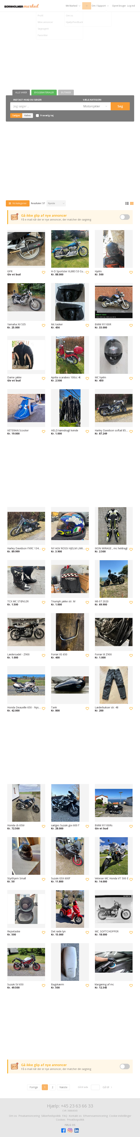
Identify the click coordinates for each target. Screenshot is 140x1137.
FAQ (64, 1116)
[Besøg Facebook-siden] (63, 1130)
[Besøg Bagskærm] (70, 962)
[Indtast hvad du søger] (44, 106)
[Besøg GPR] (26, 249)
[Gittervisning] (131, 203)
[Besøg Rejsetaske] (26, 909)
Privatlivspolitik (75, 1119)
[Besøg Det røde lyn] (70, 909)
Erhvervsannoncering (95, 1116)
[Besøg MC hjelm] (114, 355)
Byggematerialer (44, 92)
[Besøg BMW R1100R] (114, 302)
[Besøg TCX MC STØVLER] (26, 579)
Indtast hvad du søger (27, 99)
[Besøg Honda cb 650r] (26, 803)
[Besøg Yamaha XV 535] (26, 302)
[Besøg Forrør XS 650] (70, 632)
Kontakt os (75, 1116)
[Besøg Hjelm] (114, 249)
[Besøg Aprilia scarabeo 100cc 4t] (70, 355)
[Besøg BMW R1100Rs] (114, 803)
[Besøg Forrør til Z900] (114, 632)
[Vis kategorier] (18, 203)
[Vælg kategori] (95, 106)
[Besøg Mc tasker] (70, 302)
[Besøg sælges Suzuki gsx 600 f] (70, 803)
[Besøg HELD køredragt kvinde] (70, 408)
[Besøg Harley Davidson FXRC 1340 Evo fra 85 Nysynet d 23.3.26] (26, 526)
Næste (63, 1087)
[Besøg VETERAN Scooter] (26, 408)
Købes (27, 115)
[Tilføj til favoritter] (43, 272)
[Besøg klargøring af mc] (114, 962)
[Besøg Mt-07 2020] (114, 579)
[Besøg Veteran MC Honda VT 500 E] (114, 856)
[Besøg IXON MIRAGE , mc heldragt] (114, 526)
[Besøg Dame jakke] (26, 355)
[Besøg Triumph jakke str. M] (70, 579)
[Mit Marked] (67, 5)
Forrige (34, 1087)
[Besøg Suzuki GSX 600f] (70, 856)
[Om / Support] (97, 5)
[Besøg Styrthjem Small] (26, 856)
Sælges (16, 115)
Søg (120, 106)
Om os (13, 1116)
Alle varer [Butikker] (21, 92)
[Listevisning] (127, 203)
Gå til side (83, 1087)
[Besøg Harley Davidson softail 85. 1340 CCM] (114, 408)
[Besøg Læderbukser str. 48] (114, 685)
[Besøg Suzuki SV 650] (26, 962)
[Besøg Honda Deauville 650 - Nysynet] (26, 685)
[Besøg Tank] (70, 685)
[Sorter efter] (56, 203)
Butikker (66, 92)
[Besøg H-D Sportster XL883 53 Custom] (70, 249)
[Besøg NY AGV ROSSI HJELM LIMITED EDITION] (70, 526)
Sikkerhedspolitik (51, 1116)
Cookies (60, 1119)
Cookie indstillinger (120, 1116)
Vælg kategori (92, 99)
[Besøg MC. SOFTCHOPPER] (114, 909)
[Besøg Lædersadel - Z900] (26, 632)
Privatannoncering (29, 1116)
